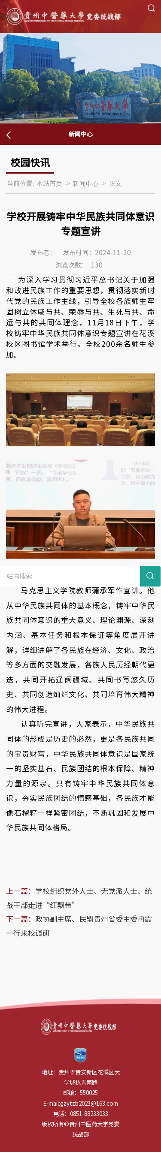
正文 (115, 183)
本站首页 (49, 183)
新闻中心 (85, 183)
